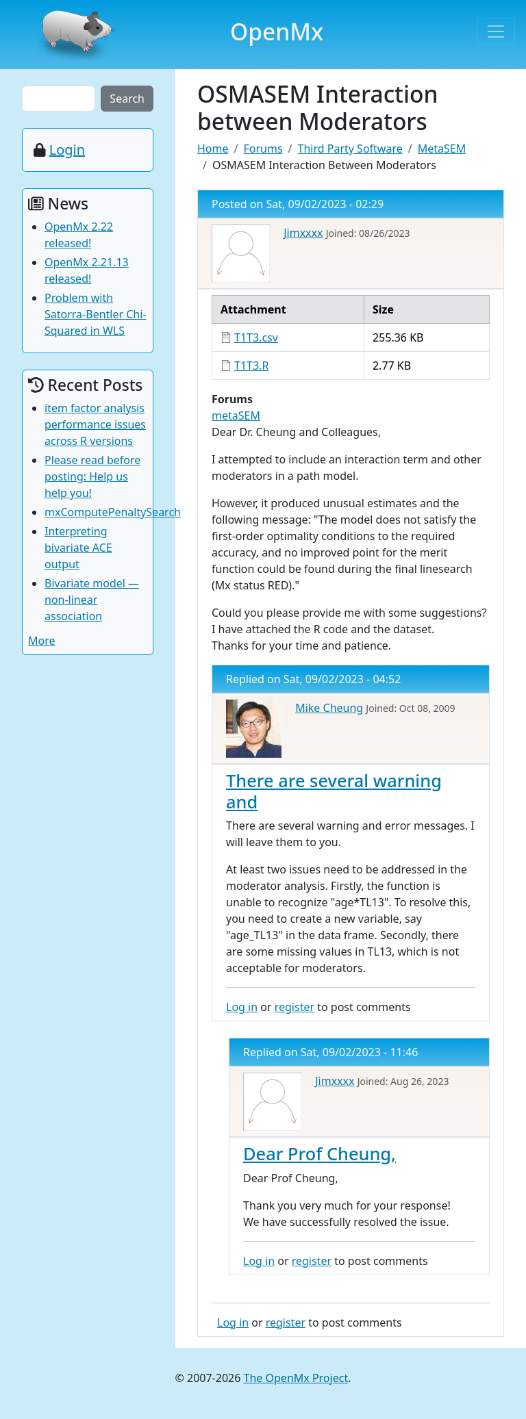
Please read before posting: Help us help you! (92, 476)
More (41, 640)
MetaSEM (442, 148)
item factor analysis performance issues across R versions (95, 424)
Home (213, 148)
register (294, 1006)
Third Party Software (350, 148)
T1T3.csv (256, 337)
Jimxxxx (303, 232)
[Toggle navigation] (496, 31)
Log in (242, 1006)
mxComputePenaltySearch (113, 512)
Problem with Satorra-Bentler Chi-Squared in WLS (96, 314)
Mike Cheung (329, 707)
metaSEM (236, 415)
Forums (262, 148)
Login (67, 149)
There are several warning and (334, 791)
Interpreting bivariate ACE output (78, 548)
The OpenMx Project (296, 1377)
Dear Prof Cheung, (319, 1153)
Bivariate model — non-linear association (92, 600)
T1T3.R (251, 365)
